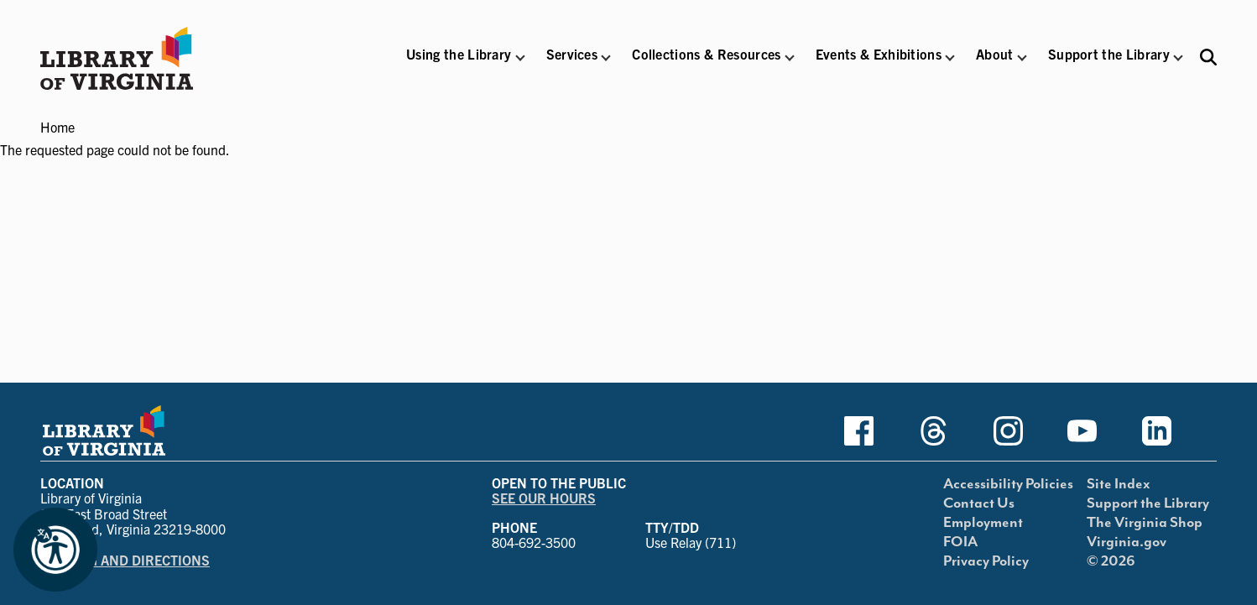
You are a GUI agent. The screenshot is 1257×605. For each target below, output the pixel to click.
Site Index (1118, 484)
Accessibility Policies (1008, 484)
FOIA (960, 542)
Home (57, 126)
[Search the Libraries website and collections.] (1208, 56)
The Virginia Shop (1144, 522)
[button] (458, 65)
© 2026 (1111, 561)
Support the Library (1148, 503)
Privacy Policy (986, 561)
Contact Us (978, 503)
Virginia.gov (1126, 542)
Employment (983, 522)
